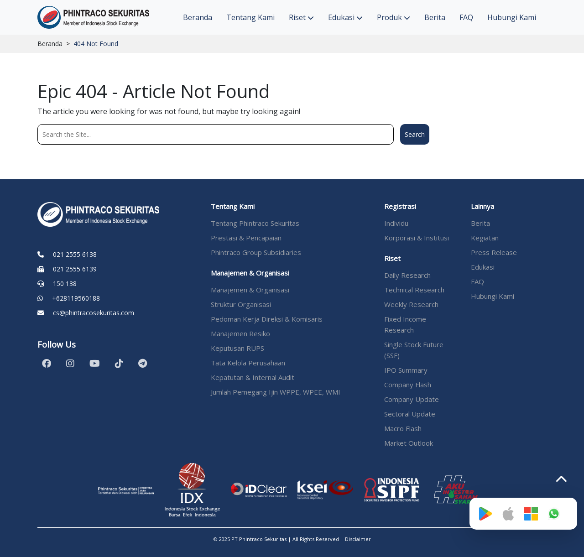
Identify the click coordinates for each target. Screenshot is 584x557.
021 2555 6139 (75, 269)
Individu (396, 223)
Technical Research (414, 289)
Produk (393, 17)
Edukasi (345, 17)
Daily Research (407, 275)
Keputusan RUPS (237, 348)
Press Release (494, 252)
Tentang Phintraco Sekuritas (255, 223)
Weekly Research (411, 304)
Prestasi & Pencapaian (246, 237)
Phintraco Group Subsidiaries (256, 252)
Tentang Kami (250, 17)
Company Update (411, 399)
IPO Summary (406, 370)
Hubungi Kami (511, 17)
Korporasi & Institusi (416, 237)
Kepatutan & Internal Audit (252, 377)
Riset (301, 17)
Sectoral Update (409, 413)
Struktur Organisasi (241, 304)
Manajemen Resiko (240, 333)
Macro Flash (403, 428)
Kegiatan (485, 237)
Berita (434, 17)
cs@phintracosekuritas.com (93, 312)
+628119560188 (76, 298)
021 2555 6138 (75, 254)
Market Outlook (408, 443)
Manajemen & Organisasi (250, 289)
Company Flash (407, 384)
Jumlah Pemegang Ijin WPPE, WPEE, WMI (275, 391)
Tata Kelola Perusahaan (248, 362)
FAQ (466, 17)
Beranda (197, 17)
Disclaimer (358, 539)
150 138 (65, 283)
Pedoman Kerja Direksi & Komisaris (267, 318)
